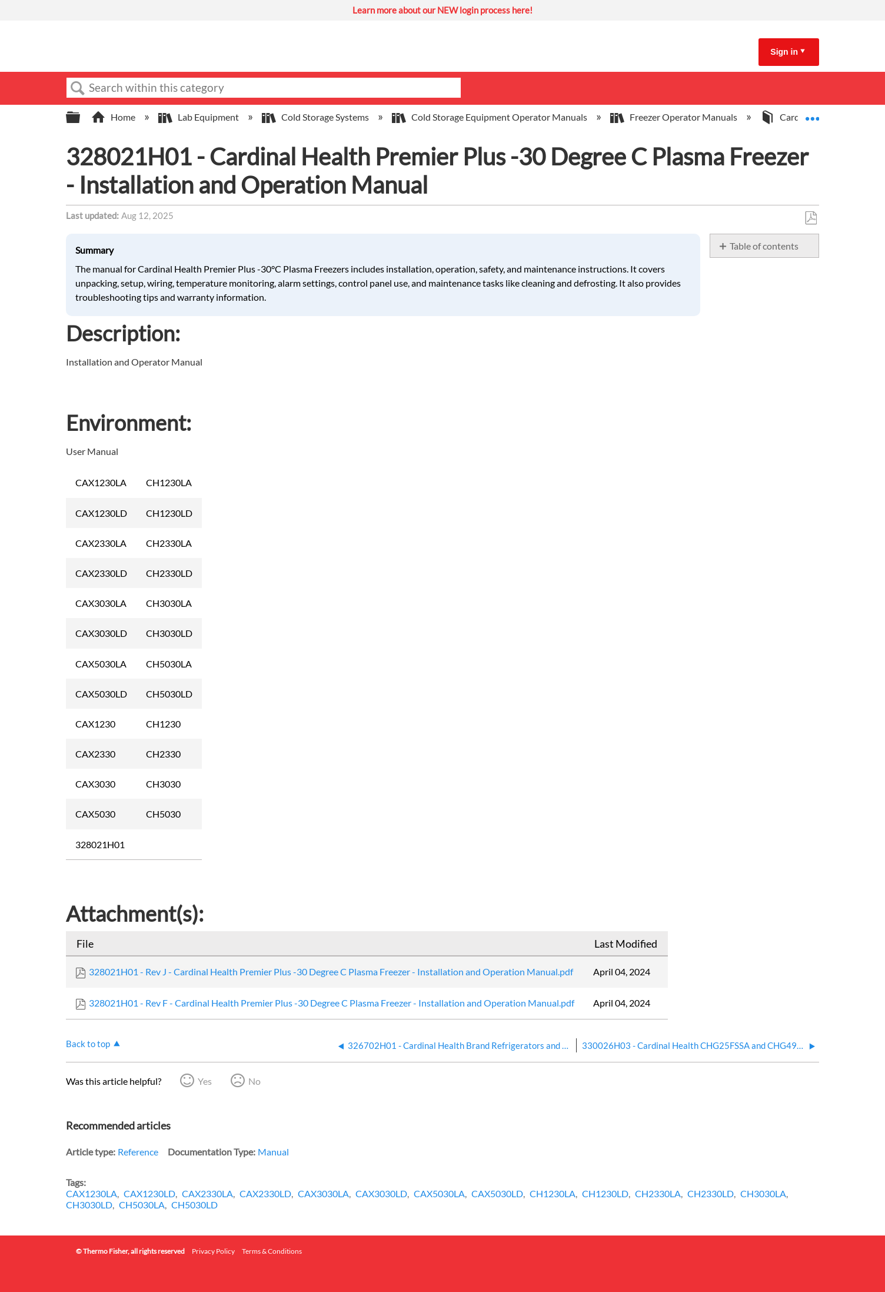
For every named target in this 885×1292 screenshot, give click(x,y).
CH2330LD (710, 1193)
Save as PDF (810, 218)
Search (77, 88)
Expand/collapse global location (812, 113)
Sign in (784, 52)
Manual (273, 1151)
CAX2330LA (207, 1193)
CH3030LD (89, 1204)
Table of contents (764, 245)
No (254, 1081)
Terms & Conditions (272, 1251)
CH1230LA (552, 1193)
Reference (138, 1151)
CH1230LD (605, 1193)
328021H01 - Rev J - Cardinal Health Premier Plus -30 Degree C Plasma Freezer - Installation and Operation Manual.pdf (331, 971)
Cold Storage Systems (316, 116)
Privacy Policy (213, 1251)
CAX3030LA (323, 1193)
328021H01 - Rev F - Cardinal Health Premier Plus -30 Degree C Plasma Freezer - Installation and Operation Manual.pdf (331, 1002)
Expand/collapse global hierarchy (80, 117)
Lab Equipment (199, 116)
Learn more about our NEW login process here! (442, 10)
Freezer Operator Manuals (674, 116)
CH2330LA (658, 1193)
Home (114, 116)
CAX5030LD (497, 1193)
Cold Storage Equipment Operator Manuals (490, 116)
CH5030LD (194, 1204)
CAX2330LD (265, 1193)
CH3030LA (763, 1193)
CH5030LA (142, 1204)
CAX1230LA (91, 1193)
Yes (205, 1081)
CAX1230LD (149, 1193)
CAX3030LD (381, 1193)
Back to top (88, 1043)
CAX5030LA (439, 1193)
